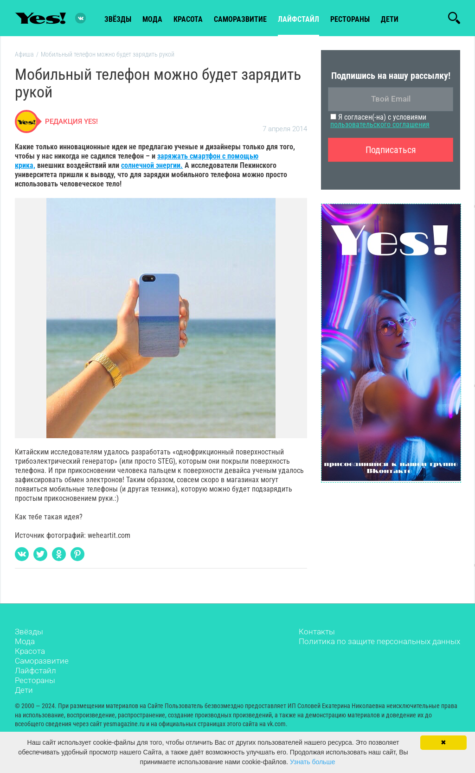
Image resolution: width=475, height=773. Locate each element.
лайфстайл (298, 19)
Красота (30, 651)
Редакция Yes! (71, 121)
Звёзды (29, 631)
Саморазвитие (240, 19)
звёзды (117, 19)
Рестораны (35, 680)
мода (152, 19)
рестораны (350, 19)
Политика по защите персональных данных (379, 641)
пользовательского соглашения (380, 124)
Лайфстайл (35, 670)
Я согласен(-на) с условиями (380, 121)
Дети (389, 19)
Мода (25, 641)
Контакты (317, 631)
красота (188, 19)
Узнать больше (312, 762)
